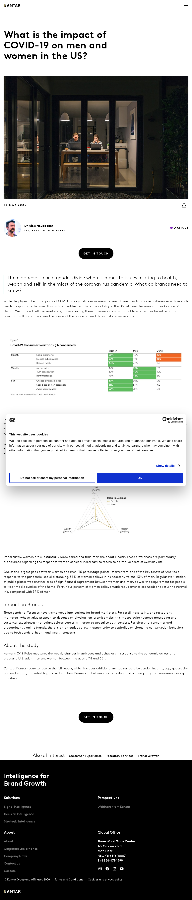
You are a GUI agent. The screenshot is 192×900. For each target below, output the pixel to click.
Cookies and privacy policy (105, 879)
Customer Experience (85, 756)
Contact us (12, 863)
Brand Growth (149, 756)
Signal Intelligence (17, 807)
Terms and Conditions (69, 879)
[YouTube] (114, 869)
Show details (165, 465)
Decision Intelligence (19, 814)
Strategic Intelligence (19, 821)
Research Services (119, 756)
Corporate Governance (21, 849)
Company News (15, 856)
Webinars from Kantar (114, 807)
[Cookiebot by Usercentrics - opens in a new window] (165, 420)
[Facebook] (107, 869)
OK (140, 477)
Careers (9, 871)
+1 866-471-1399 (111, 860)
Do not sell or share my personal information (52, 477)
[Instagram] (100, 869)
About (8, 841)
